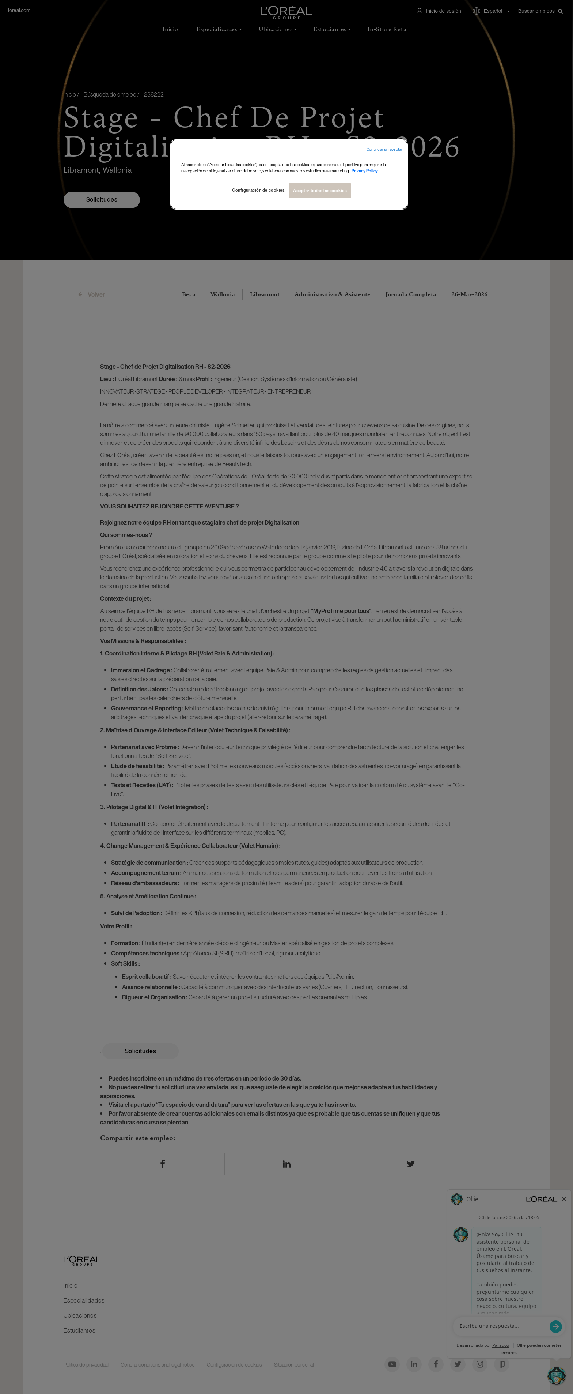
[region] (289, 174)
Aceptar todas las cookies (320, 190)
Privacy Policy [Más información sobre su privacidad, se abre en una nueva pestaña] (365, 171)
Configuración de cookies (258, 190)
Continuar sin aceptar (384, 149)
